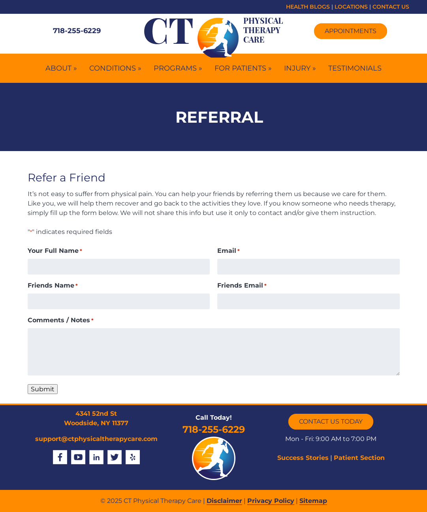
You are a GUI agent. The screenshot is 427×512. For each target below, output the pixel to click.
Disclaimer (224, 501)
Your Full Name (55, 251)
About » (61, 68)
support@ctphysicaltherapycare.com (96, 439)
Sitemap (313, 501)
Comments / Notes (61, 320)
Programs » (178, 68)
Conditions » (115, 68)
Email (228, 251)
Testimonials (355, 68)
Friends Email (242, 286)
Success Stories (303, 458)
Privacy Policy (270, 501)
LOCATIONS (351, 6)
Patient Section (359, 458)
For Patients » (243, 68)
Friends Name (53, 286)
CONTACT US (390, 6)
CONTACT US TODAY (331, 421)
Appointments (350, 31)
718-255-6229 (77, 30)
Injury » (300, 68)
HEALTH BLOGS (308, 6)
